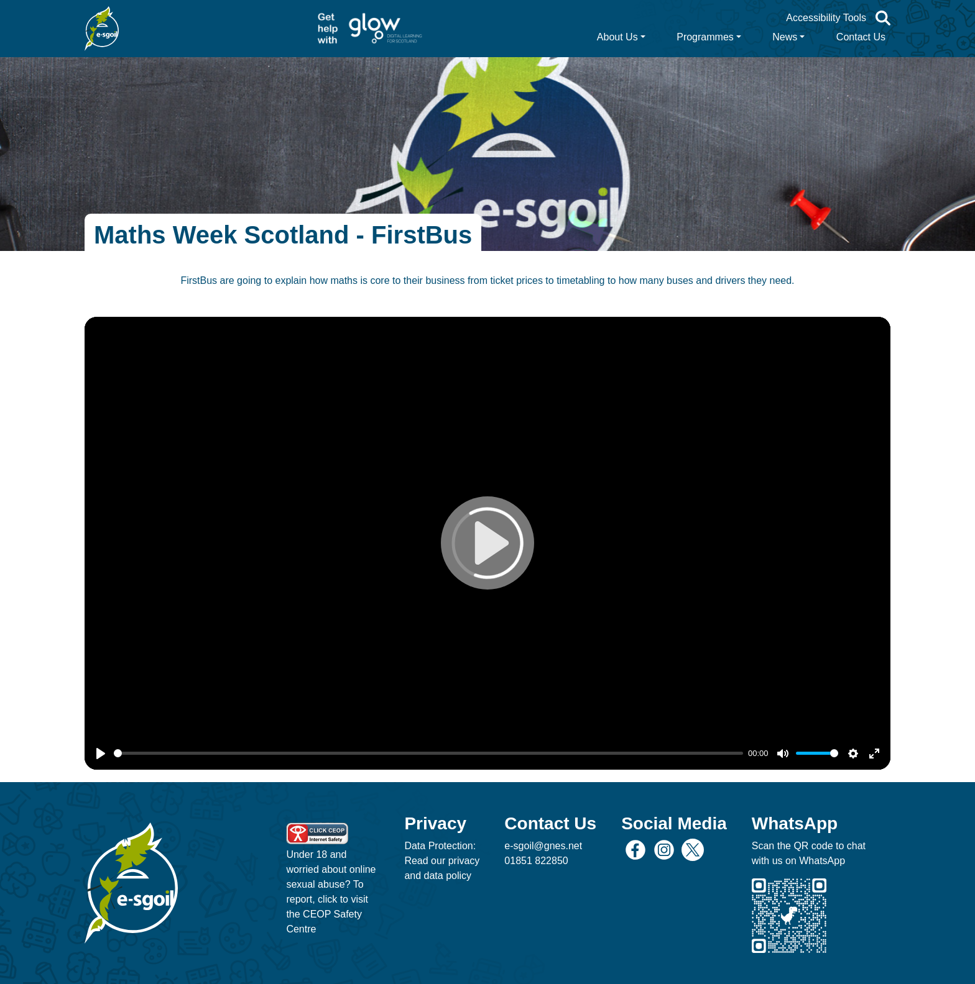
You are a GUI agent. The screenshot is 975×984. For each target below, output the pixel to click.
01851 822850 (536, 860)
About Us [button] (617, 37)
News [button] (784, 37)
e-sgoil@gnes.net (543, 845)
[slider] (428, 753)
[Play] (101, 753)
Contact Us (860, 37)
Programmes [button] (705, 37)
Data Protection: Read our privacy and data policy (441, 860)
